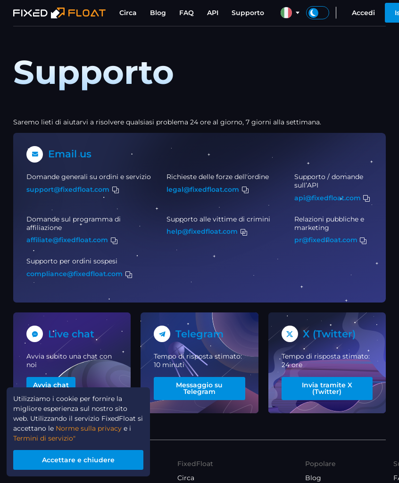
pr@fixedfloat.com (325, 240)
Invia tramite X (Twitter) (327, 388)
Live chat (71, 334)
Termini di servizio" (44, 439)
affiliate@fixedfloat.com (67, 240)
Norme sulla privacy (89, 429)
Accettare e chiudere (78, 460)
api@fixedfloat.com (327, 198)
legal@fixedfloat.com (202, 189)
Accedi (363, 12)
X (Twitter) (329, 334)
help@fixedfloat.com (202, 231)
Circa (128, 12)
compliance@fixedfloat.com (74, 274)
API (212, 12)
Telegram (199, 334)
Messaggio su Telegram (199, 388)
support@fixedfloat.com (67, 189)
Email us (69, 154)
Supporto (248, 12)
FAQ (186, 12)
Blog (158, 12)
